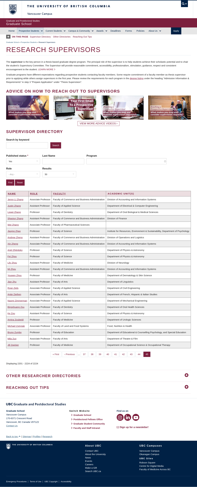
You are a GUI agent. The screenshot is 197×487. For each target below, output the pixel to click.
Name (12, 193)
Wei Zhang (13, 224)
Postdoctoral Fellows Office (88, 419)
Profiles (37, 436)
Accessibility (66, 481)
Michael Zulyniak (16, 326)
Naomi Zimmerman (17, 300)
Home (11, 30)
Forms (128, 30)
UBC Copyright (51, 481)
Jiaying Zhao (14, 231)
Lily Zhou (12, 262)
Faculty (59, 193)
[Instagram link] (120, 417)
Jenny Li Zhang (15, 199)
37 (85, 354)
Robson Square (147, 462)
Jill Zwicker (13, 345)
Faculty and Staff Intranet (86, 428)
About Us (153, 31)
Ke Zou (11, 313)
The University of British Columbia (13, 9)
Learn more (45, 69)
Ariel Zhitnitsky (15, 250)
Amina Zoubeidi (16, 319)
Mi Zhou (12, 269)
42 (124, 354)
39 (101, 354)
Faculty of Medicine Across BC (155, 469)
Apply (176, 30)
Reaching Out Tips (82, 36)
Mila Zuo (12, 338)
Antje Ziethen (14, 294)
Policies (141, 30)
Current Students (54, 31)
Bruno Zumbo (15, 332)
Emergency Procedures (16, 481)
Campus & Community (79, 31)
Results (47, 168)
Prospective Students (29, 31)
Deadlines (116, 30)
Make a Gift (91, 467)
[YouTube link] (135, 417)
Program (91, 155)
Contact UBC (92, 451)
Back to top (13, 436)
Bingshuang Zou (16, 307)
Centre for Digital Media (151, 466)
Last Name (48, 155)
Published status (16, 155)
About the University (95, 454)
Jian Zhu (12, 281)
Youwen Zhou (15, 275)
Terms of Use (35, 481)
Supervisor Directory (40, 36)
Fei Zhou (12, 256)
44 (140, 354)
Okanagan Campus (149, 454)
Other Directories (61, 36)
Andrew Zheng (15, 237)
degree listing (136, 78)
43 (132, 354)
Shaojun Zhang (15, 218)
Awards (99, 31)
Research (47, 436)
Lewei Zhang (14, 212)
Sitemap (26, 436)
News (88, 457)
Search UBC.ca (93, 471)
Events (88, 461)
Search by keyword (17, 139)
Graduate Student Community (89, 423)
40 (109, 354)
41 (116, 354)
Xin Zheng (13, 243)
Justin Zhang (14, 205)
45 (148, 354)
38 (93, 354)
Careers (89, 464)
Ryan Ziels (13, 288)
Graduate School (12, 42)
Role (9, 168)
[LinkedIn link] (127, 417)
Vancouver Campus (149, 451)
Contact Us (12, 425)
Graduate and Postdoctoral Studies (98, 405)
